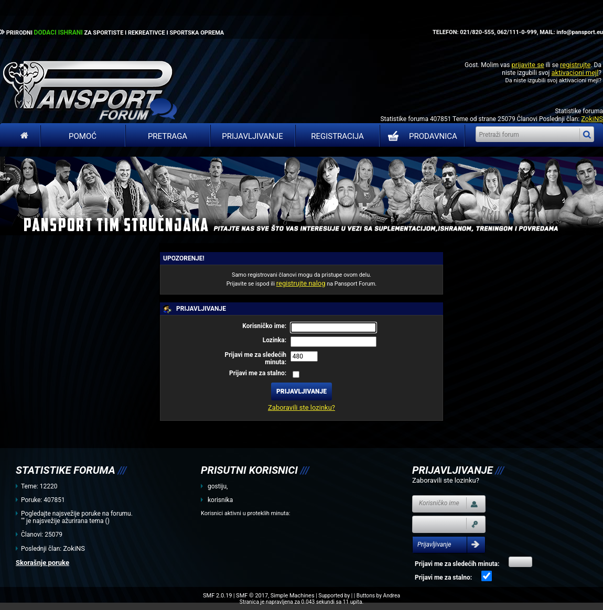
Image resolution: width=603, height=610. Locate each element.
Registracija (337, 136)
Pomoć (82, 136)
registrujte (575, 65)
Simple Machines (293, 595)
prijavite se (527, 65)
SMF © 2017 (252, 595)
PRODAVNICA (420, 136)
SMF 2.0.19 (217, 595)
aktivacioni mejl (574, 73)
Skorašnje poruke (42, 563)
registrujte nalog (301, 283)
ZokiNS (592, 119)
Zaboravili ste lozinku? (301, 407)
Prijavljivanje (252, 136)
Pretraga (167, 136)
